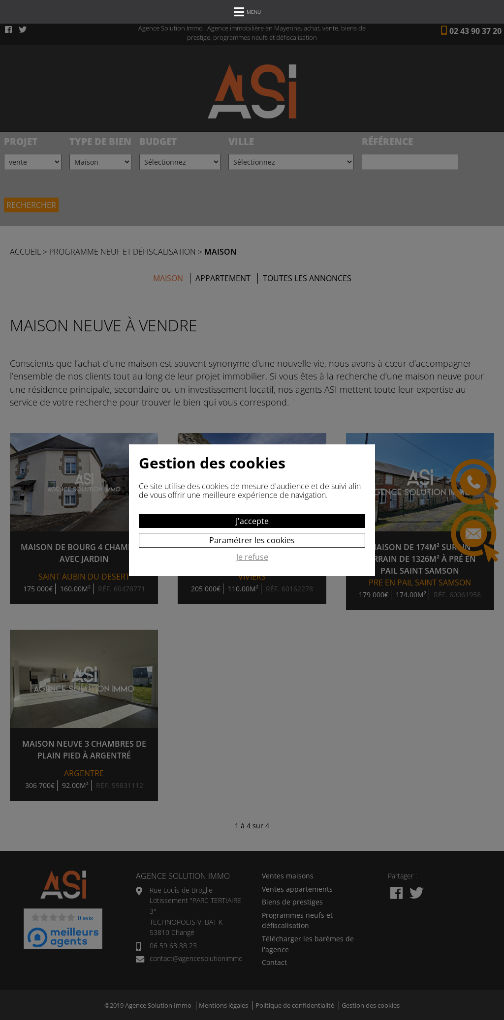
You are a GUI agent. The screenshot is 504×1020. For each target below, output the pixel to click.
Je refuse (252, 557)
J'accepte (252, 521)
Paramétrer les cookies (252, 540)
